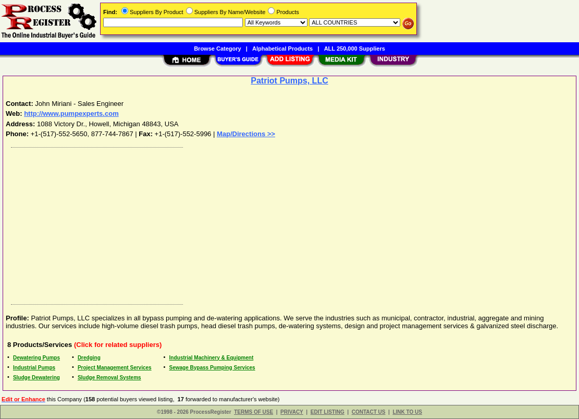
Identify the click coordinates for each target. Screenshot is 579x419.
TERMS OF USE (253, 412)
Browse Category (217, 48)
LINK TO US (407, 412)
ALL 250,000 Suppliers (354, 48)
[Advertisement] (290, 223)
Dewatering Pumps (36, 358)
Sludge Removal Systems (109, 377)
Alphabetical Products (282, 48)
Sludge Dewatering (36, 377)
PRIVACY (291, 412)
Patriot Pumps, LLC (289, 80)
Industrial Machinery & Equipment (211, 358)
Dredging (89, 358)
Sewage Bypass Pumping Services (212, 367)
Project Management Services (115, 367)
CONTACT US (369, 412)
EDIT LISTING (327, 412)
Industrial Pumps (34, 367)
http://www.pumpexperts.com (71, 113)
